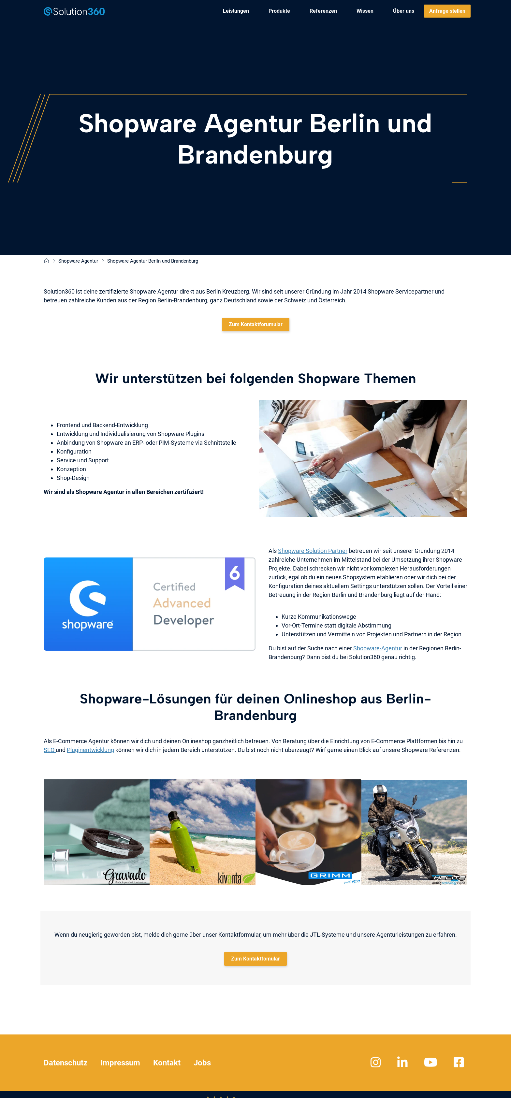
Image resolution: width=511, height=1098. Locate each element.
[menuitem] (236, 11)
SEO (50, 749)
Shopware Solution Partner (312, 550)
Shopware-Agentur (377, 648)
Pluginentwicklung (90, 749)
